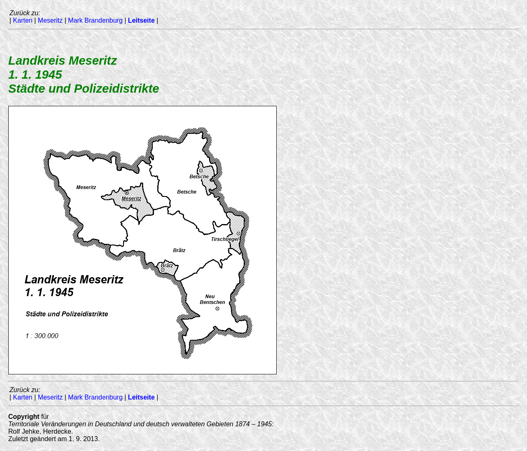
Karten (23, 20)
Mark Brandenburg (95, 20)
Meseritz (50, 20)
